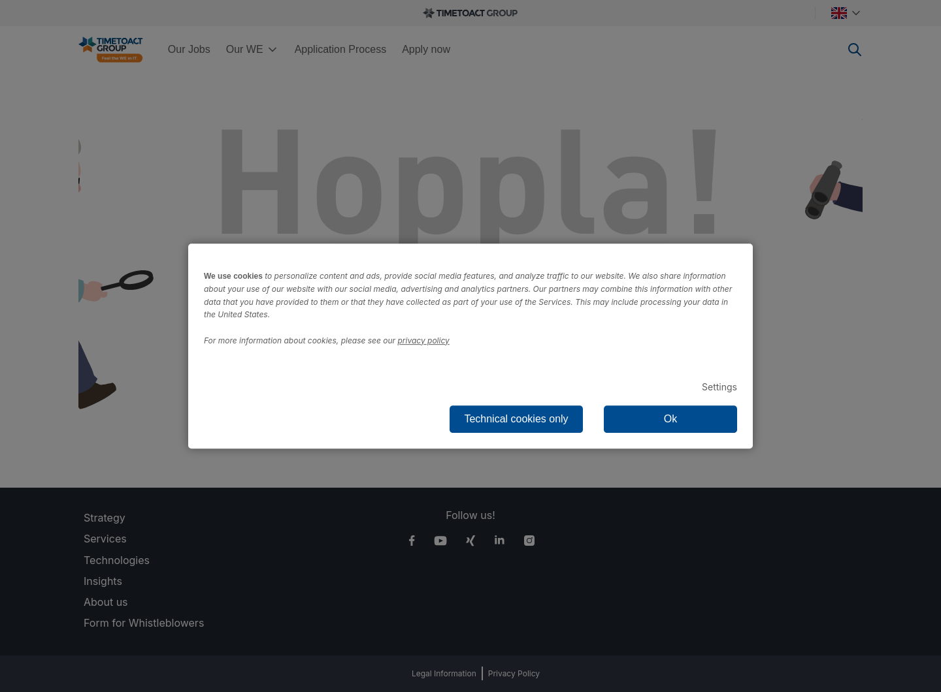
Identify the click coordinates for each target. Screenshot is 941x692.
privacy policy (424, 340)
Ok (670, 418)
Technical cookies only (516, 418)
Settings (719, 386)
